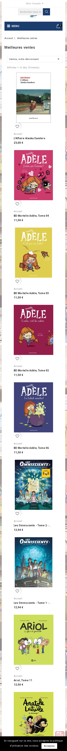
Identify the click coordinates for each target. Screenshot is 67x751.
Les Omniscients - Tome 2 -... (32, 525)
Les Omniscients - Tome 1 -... (32, 602)
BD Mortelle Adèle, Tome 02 (31, 370)
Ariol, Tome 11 (23, 680)
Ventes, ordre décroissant (35, 59)
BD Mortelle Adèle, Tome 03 (31, 293)
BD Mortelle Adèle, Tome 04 (31, 215)
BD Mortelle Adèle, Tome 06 (31, 448)
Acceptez (49, 746)
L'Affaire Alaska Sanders (29, 138)
